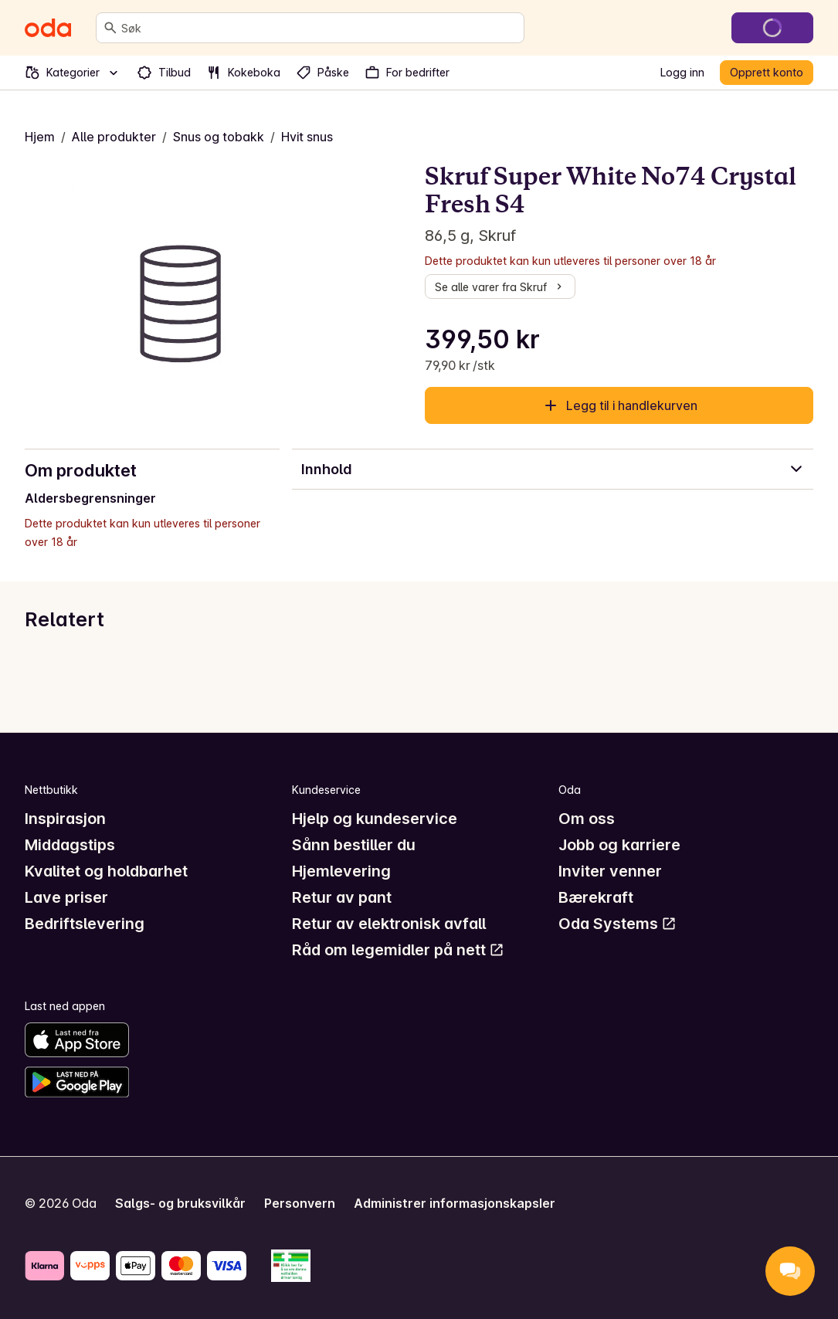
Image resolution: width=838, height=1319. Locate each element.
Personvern (299, 1203)
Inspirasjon (65, 818)
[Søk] (110, 28)
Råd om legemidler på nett (398, 950)
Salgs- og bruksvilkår (180, 1203)
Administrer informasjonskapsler (454, 1203)
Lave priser (66, 897)
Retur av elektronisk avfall (389, 923)
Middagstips (70, 845)
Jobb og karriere (619, 845)
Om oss (586, 818)
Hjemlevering (341, 871)
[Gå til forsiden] (48, 28)
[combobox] (319, 27)
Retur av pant (342, 897)
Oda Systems (617, 923)
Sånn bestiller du (354, 845)
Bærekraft (595, 897)
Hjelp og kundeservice (374, 818)
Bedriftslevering (84, 923)
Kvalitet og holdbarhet (106, 871)
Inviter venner (610, 871)
